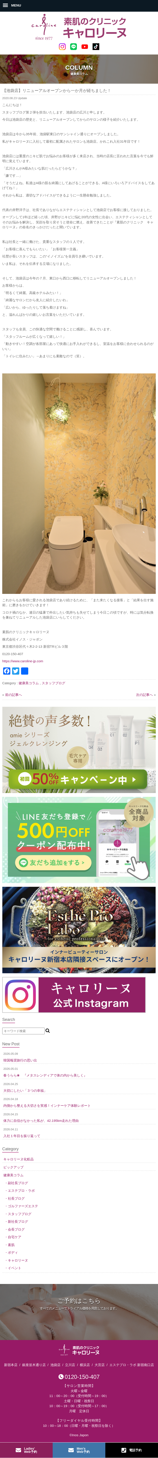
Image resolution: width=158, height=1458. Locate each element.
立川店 (70, 1365)
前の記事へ (13, 695)
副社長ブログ (18, 1183)
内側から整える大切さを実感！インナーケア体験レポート (47, 1105)
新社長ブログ (18, 1221)
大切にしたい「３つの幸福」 (25, 1090)
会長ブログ (16, 1229)
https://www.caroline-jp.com (22, 661)
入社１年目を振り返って (21, 1136)
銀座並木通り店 (34, 1365)
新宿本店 (10, 1365)
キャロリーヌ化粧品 (18, 1159)
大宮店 (100, 1365)
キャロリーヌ (18, 1260)
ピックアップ (13, 1167)
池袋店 (55, 1365)
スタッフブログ (53, 683)
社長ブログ (16, 1198)
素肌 (11, 1245)
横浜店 (85, 1365)
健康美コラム (29, 683)
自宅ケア (14, 1237)
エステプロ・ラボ (21, 1190)
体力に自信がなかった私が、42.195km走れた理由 (41, 1120)
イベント (14, 1268)
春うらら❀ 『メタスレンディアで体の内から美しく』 (45, 1075)
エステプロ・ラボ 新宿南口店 (131, 1365)
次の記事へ (144, 695)
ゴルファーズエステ (23, 1206)
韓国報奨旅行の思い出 (20, 1060)
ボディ (13, 1252)
